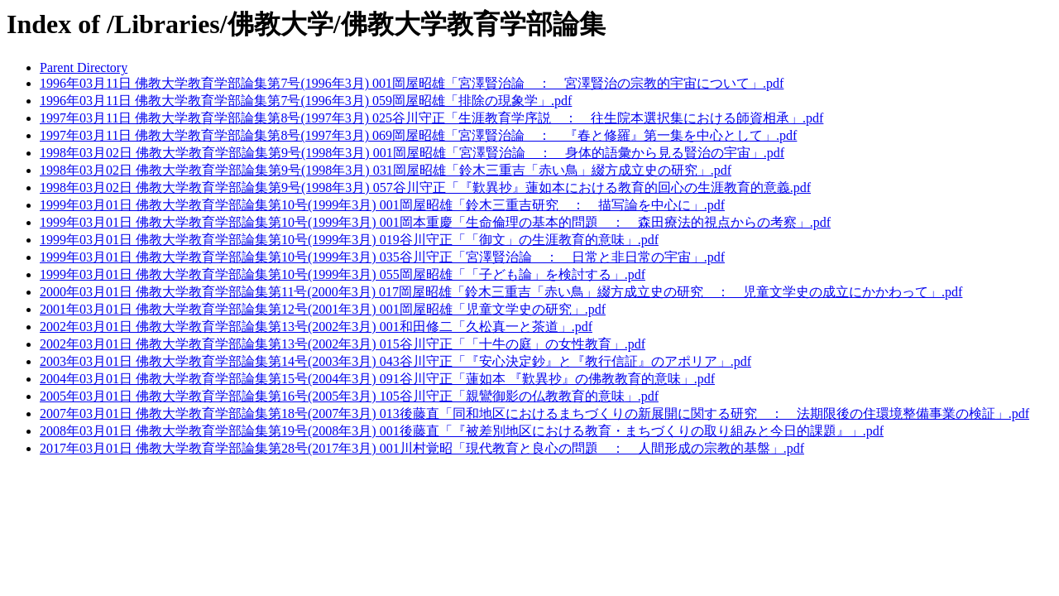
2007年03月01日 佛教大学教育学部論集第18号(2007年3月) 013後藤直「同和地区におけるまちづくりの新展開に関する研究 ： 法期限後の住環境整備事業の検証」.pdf (534, 413)
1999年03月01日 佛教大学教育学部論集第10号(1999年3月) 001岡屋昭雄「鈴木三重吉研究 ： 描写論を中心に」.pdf (382, 205)
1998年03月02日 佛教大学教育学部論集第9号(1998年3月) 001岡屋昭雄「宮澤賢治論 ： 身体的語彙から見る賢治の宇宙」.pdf (412, 153)
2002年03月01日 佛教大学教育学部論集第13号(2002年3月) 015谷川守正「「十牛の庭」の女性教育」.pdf (342, 344)
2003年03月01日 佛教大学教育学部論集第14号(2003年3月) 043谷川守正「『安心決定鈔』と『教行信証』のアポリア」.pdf (395, 361)
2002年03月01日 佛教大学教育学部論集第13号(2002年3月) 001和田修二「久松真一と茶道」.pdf (316, 327)
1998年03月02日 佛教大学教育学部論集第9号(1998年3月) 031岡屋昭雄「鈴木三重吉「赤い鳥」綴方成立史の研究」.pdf (385, 170)
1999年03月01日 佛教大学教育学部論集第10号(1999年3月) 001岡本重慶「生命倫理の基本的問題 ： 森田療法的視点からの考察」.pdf (435, 222)
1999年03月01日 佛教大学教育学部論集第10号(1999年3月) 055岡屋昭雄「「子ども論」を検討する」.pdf (342, 274)
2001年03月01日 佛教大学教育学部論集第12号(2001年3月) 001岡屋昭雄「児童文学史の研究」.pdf (323, 309)
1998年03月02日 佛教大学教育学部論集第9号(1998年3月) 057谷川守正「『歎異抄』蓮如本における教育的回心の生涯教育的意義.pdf (425, 187)
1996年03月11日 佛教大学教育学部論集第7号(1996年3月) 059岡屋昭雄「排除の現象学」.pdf (306, 101)
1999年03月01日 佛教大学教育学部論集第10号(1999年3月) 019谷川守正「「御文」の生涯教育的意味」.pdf (349, 240)
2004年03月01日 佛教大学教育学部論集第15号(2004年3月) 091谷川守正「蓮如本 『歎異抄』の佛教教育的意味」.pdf (377, 379)
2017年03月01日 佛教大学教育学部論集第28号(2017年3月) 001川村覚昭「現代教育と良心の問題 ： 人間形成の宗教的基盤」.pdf (422, 448)
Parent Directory (83, 67)
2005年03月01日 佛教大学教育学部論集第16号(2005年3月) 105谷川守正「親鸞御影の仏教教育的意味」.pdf (349, 396)
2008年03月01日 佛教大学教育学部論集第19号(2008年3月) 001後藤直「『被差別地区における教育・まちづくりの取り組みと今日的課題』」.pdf (462, 431)
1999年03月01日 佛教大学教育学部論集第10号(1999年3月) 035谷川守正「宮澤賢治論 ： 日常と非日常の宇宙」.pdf (382, 257)
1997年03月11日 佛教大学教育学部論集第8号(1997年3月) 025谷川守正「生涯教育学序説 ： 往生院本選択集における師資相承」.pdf (431, 118)
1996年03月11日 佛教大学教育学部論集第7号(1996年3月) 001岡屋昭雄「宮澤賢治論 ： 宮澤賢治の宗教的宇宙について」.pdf (411, 83)
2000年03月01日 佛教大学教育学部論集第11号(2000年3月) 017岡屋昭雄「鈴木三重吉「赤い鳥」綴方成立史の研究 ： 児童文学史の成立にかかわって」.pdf (501, 292)
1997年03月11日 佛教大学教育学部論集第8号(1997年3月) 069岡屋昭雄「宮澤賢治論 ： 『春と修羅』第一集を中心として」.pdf (418, 135)
